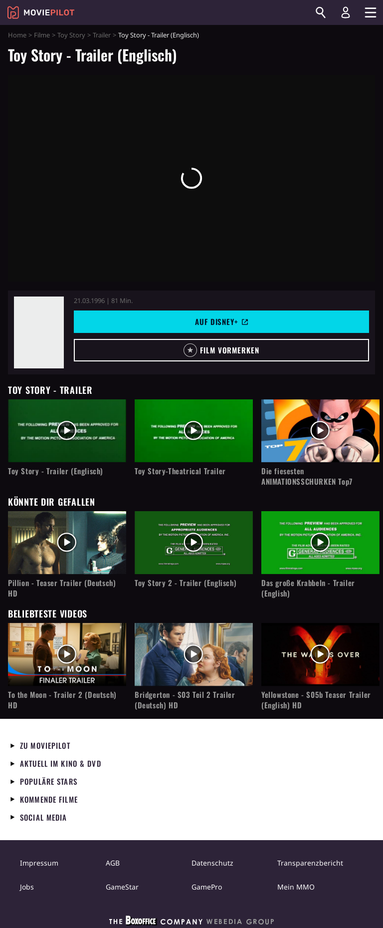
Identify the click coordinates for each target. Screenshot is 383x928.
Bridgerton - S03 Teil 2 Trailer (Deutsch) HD (185, 699)
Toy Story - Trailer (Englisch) (55, 471)
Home (17, 34)
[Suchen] (320, 12)
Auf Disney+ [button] (221, 321)
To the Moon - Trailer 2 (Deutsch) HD (62, 699)
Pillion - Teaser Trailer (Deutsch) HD (62, 588)
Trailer (102, 34)
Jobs (27, 887)
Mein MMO (296, 887)
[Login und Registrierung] (345, 12)
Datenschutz (212, 863)
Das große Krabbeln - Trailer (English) (308, 588)
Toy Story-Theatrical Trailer (180, 471)
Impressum (39, 863)
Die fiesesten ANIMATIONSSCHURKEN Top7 (307, 476)
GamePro (207, 887)
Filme (42, 34)
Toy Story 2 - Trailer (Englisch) (185, 583)
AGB (113, 863)
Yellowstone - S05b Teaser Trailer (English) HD (316, 699)
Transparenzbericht (310, 863)
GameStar (122, 887)
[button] (221, 350)
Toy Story (71, 34)
